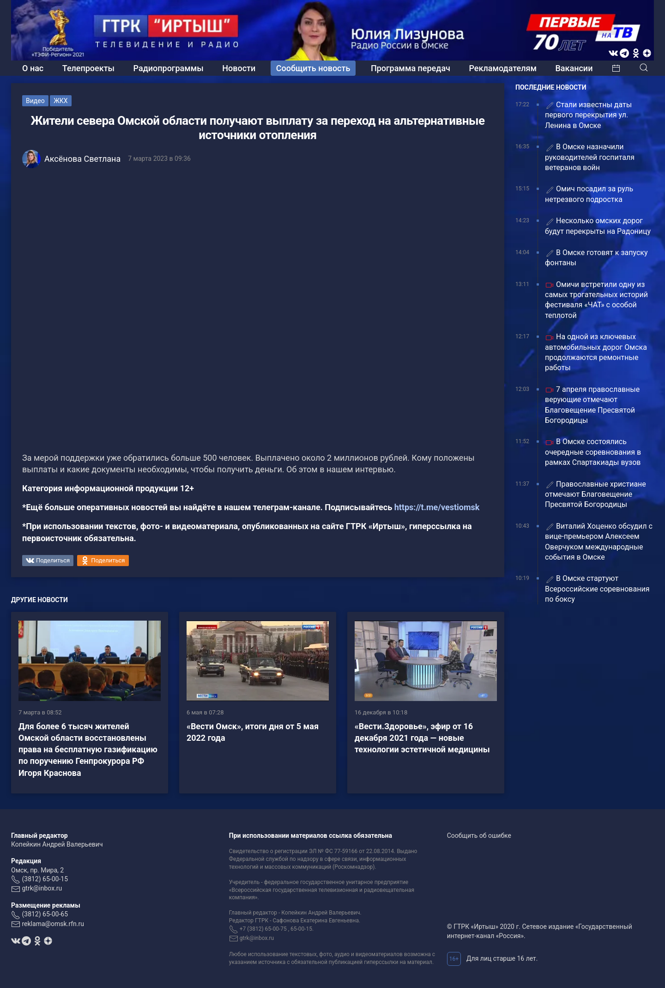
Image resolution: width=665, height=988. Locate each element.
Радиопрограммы (168, 68)
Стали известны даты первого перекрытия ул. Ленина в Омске (588, 115)
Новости (238, 68)
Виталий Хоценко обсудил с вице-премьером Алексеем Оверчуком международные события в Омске (599, 541)
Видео (35, 100)
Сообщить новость (313, 68)
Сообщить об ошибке (479, 835)
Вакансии (573, 68)
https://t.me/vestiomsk (437, 507)
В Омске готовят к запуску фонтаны (596, 257)
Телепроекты (88, 68)
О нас (32, 68)
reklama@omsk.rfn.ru (53, 923)
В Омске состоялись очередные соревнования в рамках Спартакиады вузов (593, 452)
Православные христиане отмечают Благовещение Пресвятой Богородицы (595, 494)
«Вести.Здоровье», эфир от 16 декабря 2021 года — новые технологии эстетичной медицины (422, 737)
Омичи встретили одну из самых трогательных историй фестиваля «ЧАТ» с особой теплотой (596, 300)
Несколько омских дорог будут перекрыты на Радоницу (598, 225)
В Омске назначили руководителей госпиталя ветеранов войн (590, 157)
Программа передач (410, 68)
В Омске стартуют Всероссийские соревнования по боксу (597, 589)
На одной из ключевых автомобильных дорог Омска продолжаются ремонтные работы (596, 352)
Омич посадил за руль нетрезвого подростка (589, 193)
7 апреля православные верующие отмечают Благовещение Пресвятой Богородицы (592, 405)
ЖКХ (60, 100)
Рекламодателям (503, 68)
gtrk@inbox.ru (42, 888)
